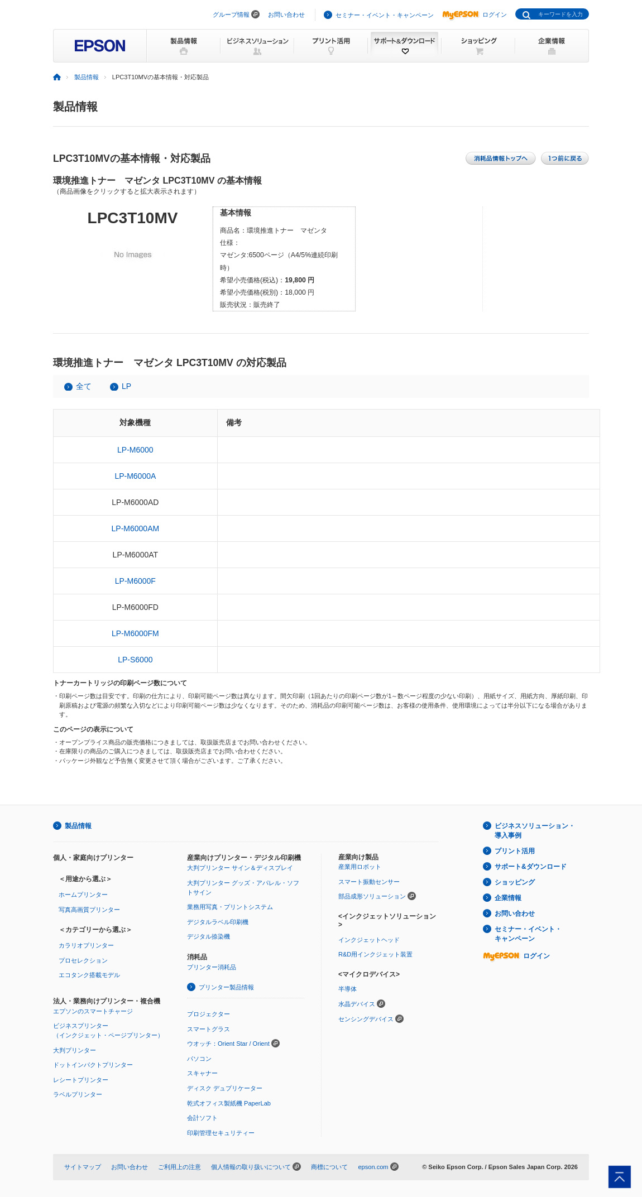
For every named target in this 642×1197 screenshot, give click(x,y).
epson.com (373, 1167)
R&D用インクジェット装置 (375, 954)
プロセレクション (83, 960)
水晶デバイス (356, 1004)
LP (126, 386)
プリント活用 (515, 851)
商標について (329, 1167)
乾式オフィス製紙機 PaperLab (229, 1103)
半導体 (347, 989)
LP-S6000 (135, 659)
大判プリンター (74, 1050)
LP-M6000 (135, 449)
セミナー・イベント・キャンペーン (385, 15)
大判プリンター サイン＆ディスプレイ (240, 867)
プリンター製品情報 (226, 987)
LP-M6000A (135, 476)
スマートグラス (208, 1029)
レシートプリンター (80, 1079)
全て (84, 386)
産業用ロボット (359, 866)
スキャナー (202, 1073)
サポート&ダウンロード (531, 867)
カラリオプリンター (86, 945)
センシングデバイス (366, 1019)
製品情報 (86, 77)
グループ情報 (231, 14)
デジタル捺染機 (208, 936)
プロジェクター (208, 1014)
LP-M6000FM (135, 633)
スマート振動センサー (369, 881)
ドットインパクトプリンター (93, 1064)
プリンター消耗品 (211, 967)
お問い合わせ (286, 14)
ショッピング (515, 882)
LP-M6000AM (136, 528)
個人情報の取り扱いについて (251, 1167)
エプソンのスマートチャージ (93, 1011)
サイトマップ (82, 1167)
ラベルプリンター (77, 1094)
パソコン (199, 1058)
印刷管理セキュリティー (221, 1132)
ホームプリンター (83, 894)
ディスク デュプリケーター (224, 1088)
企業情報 (508, 898)
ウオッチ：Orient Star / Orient (228, 1043)
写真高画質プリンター (89, 909)
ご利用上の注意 (179, 1167)
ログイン (474, 14)
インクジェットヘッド (369, 939)
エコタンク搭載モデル (89, 975)
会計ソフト (202, 1117)
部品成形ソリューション (372, 896)
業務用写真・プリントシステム (230, 906)
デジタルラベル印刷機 (217, 922)
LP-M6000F (135, 580)
